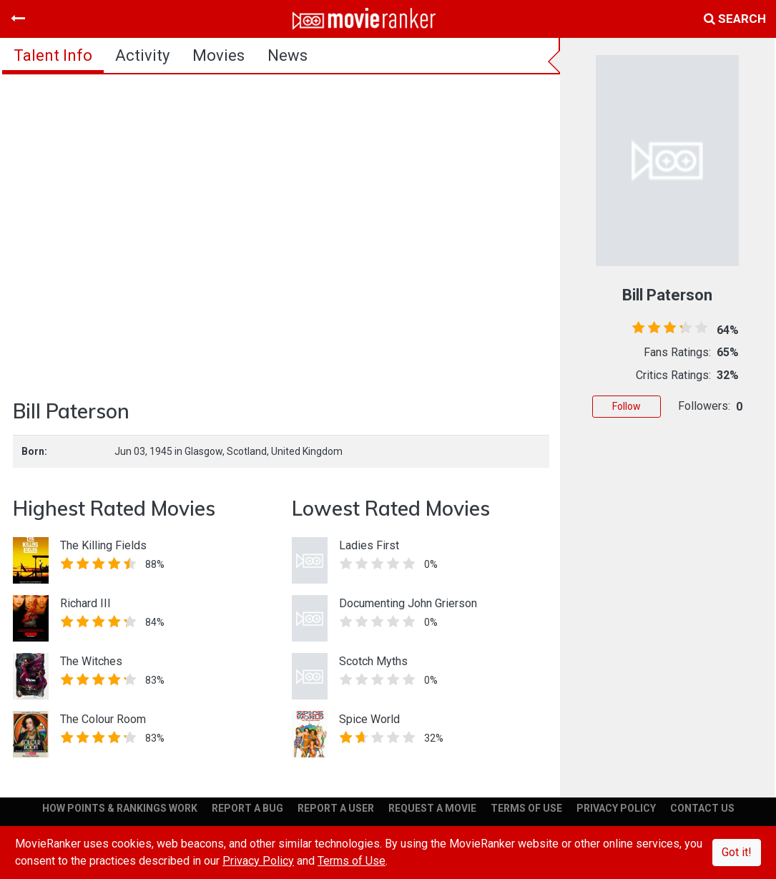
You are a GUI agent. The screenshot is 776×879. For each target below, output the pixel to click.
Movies (218, 55)
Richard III (85, 603)
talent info (53, 55)
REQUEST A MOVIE (432, 808)
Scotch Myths (373, 661)
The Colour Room (103, 719)
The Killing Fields (103, 545)
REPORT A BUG (247, 808)
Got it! (737, 852)
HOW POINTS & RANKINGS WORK (119, 808)
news (287, 55)
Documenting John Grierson (408, 603)
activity (142, 55)
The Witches (91, 661)
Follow (626, 406)
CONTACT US (702, 808)
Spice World (369, 719)
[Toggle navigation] (18, 19)
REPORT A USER (336, 808)
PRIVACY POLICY (616, 808)
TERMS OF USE (526, 808)
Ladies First (369, 545)
